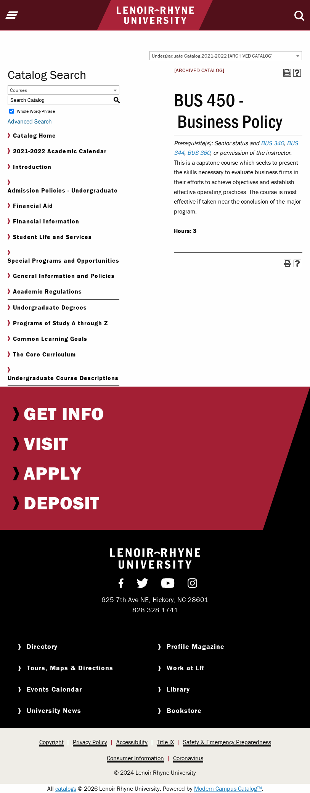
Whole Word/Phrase (36, 111)
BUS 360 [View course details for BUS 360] (198, 152)
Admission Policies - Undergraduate (63, 187)
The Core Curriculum (42, 354)
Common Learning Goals (47, 339)
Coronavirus (188, 758)
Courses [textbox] (18, 90)
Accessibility (132, 742)
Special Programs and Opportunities (63, 257)
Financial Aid (30, 206)
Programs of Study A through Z (58, 323)
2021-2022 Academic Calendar (57, 151)
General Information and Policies (61, 276)
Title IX (165, 742)
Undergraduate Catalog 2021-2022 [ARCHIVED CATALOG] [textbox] (212, 56)
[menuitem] (155, 414)
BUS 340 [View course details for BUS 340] (272, 143)
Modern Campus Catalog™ (228, 788)
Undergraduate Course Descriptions (63, 374)
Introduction (29, 167)
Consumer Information (135, 758)
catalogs (65, 788)
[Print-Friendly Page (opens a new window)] (287, 73)
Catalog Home (32, 136)
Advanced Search (30, 121)
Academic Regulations (45, 291)
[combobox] (225, 55)
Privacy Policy (90, 742)
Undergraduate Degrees (47, 307)
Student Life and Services (50, 237)
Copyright (51, 742)
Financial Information (43, 221)
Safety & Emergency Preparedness (227, 742)
